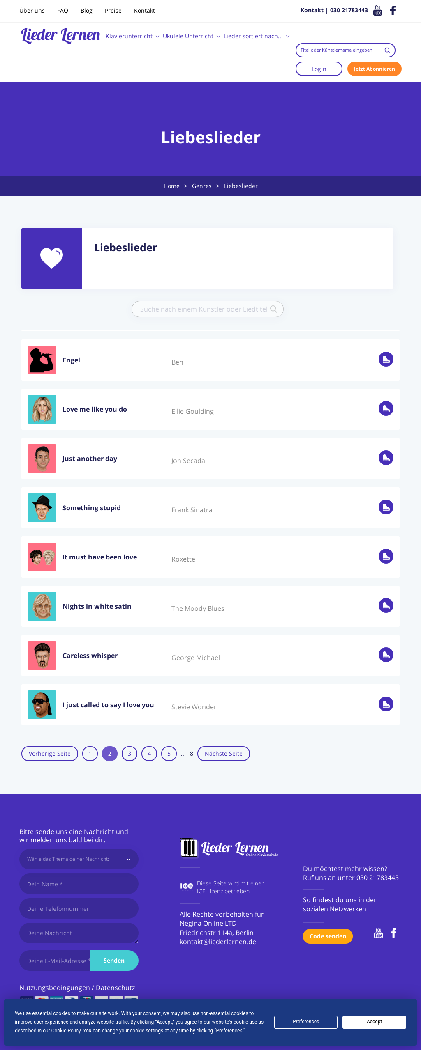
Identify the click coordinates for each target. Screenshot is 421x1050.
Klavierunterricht (129, 36)
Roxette (183, 557)
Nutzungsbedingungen (54, 987)
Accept (374, 1022)
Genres (202, 186)
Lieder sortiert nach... (253, 36)
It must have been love (99, 555)
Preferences (306, 1022)
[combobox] (346, 50)
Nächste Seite (243, 753)
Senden (114, 960)
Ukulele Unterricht (188, 36)
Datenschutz (115, 987)
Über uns (32, 10)
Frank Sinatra (192, 508)
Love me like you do (94, 407)
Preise (113, 10)
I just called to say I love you (108, 703)
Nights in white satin (97, 604)
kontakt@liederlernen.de (218, 941)
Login (319, 69)
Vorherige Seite (50, 753)
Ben (177, 360)
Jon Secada (188, 458)
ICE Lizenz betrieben (223, 891)
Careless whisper (90, 653)
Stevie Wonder (194, 705)
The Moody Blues (197, 606)
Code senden (328, 936)
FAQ (62, 10)
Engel (71, 358)
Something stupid (91, 506)
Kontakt (144, 10)
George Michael (195, 655)
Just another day (89, 456)
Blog (87, 10)
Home (172, 186)
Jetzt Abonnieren (374, 68)
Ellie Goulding (192, 409)
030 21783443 (377, 877)
